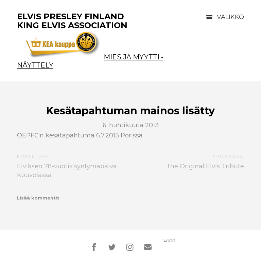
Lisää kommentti (38, 198)
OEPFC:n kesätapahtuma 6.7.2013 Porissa (80, 135)
